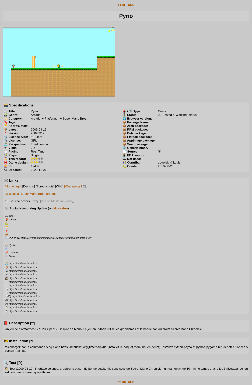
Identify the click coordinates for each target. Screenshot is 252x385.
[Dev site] (28, 186)
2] (84, 186)
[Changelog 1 (73, 186)
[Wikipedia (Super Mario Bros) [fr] (27, 193)
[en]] (54, 193)
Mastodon (60, 208)
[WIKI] (59, 186)
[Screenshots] (45, 186)
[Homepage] (13, 186)
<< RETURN (125, 5)
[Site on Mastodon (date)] (57, 201)
